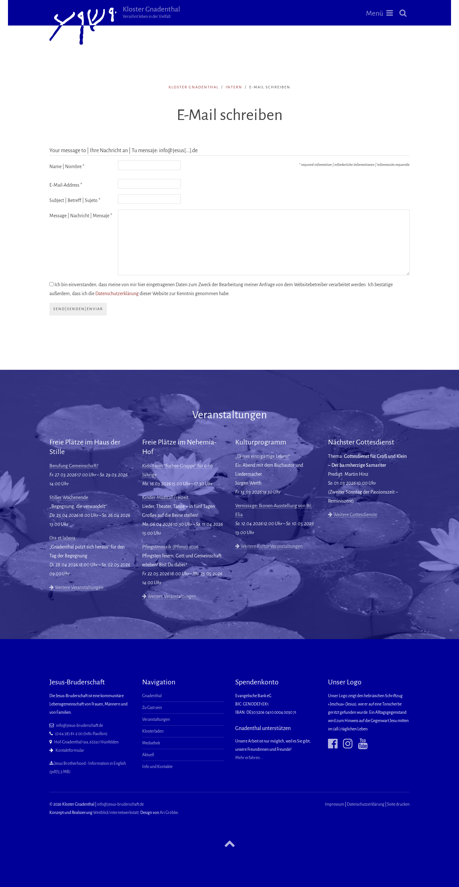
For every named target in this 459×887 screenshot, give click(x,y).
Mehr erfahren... (249, 758)
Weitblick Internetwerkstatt (116, 812)
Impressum (334, 804)
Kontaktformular (69, 750)
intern (234, 87)
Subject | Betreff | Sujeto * (74, 200)
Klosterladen (153, 731)
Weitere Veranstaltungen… (77, 587)
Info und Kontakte (157, 766)
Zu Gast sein (152, 707)
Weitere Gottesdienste (352, 514)
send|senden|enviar (78, 309)
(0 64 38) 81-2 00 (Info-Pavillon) (81, 734)
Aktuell (148, 755)
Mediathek (151, 743)
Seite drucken (398, 804)
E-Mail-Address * (65, 185)
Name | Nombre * (66, 166)
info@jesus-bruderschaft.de (79, 725)
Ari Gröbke (169, 812)
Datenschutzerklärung (117, 293)
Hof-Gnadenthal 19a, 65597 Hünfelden (86, 742)
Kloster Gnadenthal (151, 12)
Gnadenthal (152, 696)
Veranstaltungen (156, 719)
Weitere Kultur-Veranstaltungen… (270, 546)
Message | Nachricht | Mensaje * (80, 215)
